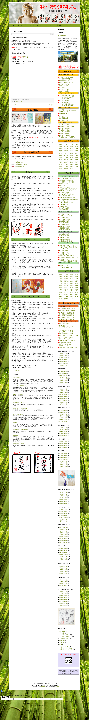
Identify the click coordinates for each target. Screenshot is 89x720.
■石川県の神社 (63, 398)
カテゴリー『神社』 (64, 638)
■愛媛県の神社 (63, 443)
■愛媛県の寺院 (63, 581)
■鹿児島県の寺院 (63, 605)
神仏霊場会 (60, 25)
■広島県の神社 (63, 433)
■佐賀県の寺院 (63, 592)
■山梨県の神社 (63, 390)
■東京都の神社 (63, 375)
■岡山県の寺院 (63, 568)
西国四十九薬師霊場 (18, 394)
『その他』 (62, 633)
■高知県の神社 (63, 447)
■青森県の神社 (63, 365)
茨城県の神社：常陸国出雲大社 (20, 429)
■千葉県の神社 (63, 371)
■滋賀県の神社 (63, 421)
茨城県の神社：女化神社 (19, 402)
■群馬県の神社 (63, 380)
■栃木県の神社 (63, 377)
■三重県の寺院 (63, 548)
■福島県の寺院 (63, 499)
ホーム (12, 25)
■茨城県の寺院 (63, 521)
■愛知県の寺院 (63, 533)
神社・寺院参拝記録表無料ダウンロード (23, 386)
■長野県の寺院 (63, 540)
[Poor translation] (8, 697)
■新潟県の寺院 (63, 534)
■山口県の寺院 (63, 566)
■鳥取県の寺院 (63, 573)
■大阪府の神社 (63, 417)
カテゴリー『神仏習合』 (65, 636)
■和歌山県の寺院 (63, 554)
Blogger (57, 686)
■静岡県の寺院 (63, 542)
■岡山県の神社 (63, 429)
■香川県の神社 (63, 445)
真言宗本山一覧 (17, 377)
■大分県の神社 (63, 455)
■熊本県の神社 (63, 461)
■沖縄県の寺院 (63, 597)
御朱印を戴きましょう (22, 166)
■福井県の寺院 (63, 538)
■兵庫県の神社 (63, 414)
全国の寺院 (51, 25)
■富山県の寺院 (63, 527)
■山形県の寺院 (63, 496)
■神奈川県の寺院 (63, 517)
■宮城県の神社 (63, 355)
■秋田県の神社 (63, 363)
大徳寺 (25, 57)
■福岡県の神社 (63, 463)
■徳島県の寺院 (63, 580)
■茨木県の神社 (63, 382)
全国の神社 (31, 25)
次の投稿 (14, 105)
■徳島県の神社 (63, 441)
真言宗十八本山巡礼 (18, 414)
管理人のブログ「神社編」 (66, 649)
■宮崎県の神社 (63, 457)
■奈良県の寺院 (63, 558)
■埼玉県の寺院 (63, 511)
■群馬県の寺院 (63, 519)
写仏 (60, 644)
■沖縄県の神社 (63, 459)
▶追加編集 (62, 631)
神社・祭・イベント (64, 646)
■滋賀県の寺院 (19, 101)
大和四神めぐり (17, 435)
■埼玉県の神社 (63, 373)
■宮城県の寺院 (63, 494)
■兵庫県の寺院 (63, 552)
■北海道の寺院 (63, 492)
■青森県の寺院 (63, 503)
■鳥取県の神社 (63, 435)
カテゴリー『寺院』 (64, 634)
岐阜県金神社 (62, 36)
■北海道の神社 (63, 353)
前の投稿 (51, 105)
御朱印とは (19, 162)
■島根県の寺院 (63, 569)
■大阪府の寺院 (63, 556)
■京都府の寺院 (63, 550)
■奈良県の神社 (63, 419)
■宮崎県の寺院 (63, 595)
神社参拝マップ (21, 25)
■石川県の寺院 (63, 536)
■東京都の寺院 (63, 513)
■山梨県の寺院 (63, 529)
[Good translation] (3, 697)
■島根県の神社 (63, 431)
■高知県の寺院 (63, 585)
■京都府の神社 (63, 412)
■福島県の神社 (63, 361)
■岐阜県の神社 (63, 392)
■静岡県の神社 (63, 404)
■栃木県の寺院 (63, 515)
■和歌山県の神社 (63, 416)
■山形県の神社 (63, 357)
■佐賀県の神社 (63, 453)
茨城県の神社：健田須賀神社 (20, 408)
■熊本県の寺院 (63, 599)
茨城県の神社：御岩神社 (19, 443)
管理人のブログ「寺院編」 (66, 648)
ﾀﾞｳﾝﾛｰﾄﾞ (68, 25)
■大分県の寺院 (63, 593)
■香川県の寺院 (63, 583)
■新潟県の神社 (63, 396)
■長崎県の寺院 (63, 603)
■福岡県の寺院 (63, 601)
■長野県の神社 (63, 402)
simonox (43, 686)
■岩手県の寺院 (63, 497)
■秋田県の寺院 (63, 501)
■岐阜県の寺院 (63, 531)
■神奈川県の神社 (63, 379)
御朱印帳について (21, 164)
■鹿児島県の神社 (63, 466)
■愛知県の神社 (63, 394)
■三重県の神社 (63, 410)
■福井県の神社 (63, 400)
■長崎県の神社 (63, 465)
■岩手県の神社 (63, 359)
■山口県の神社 (63, 428)
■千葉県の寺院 (63, 509)
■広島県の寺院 (63, 571)
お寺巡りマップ (41, 25)
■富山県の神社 (63, 389)
